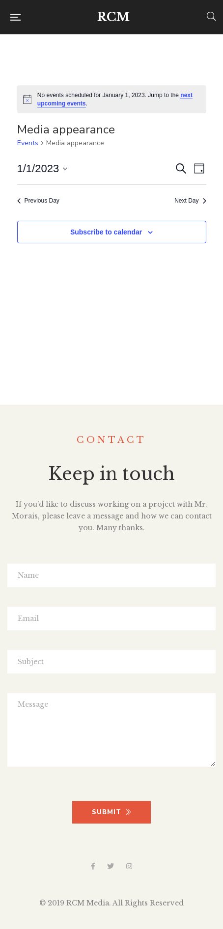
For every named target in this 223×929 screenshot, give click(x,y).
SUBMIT (112, 812)
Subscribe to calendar (106, 232)
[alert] (111, 99)
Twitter (110, 866)
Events (27, 143)
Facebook (93, 866)
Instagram (129, 866)
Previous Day (38, 200)
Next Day (190, 200)
